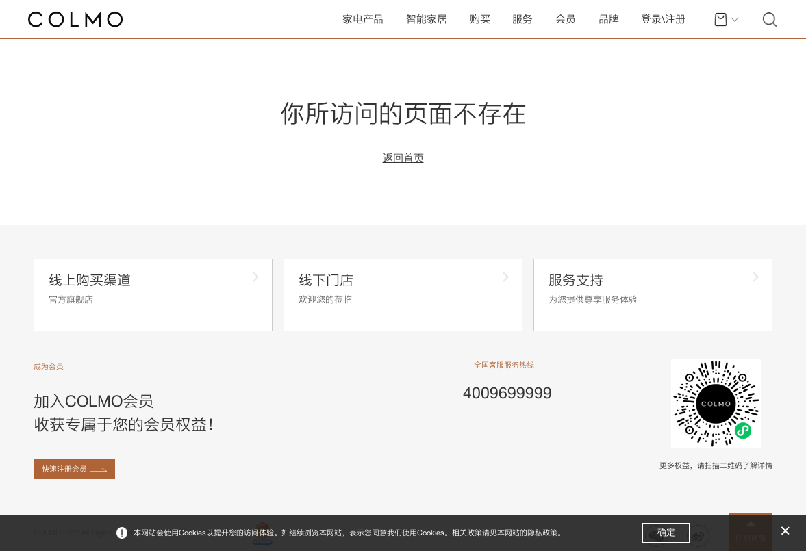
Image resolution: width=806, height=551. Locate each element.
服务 (522, 19)
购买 (480, 19)
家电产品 (362, 19)
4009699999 (507, 392)
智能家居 (426, 19)
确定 (666, 532)
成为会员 (49, 366)
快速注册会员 (64, 469)
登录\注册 (663, 19)
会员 (565, 19)
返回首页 (403, 158)
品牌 (609, 19)
